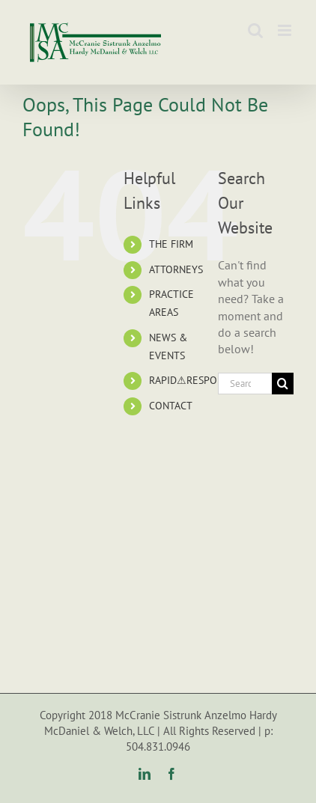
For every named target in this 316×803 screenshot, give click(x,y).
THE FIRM (171, 244)
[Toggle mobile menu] (286, 30)
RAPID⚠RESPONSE (192, 380)
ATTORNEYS (176, 269)
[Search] (283, 383)
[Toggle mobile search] (255, 30)
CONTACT (170, 405)
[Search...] (245, 383)
